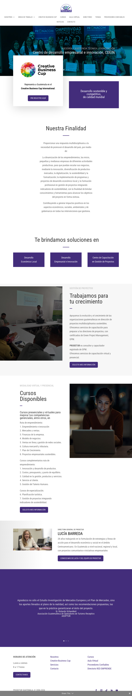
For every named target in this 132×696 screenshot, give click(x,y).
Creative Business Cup (47, 17)
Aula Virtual (74, 17)
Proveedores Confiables (114, 17)
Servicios (54, 664)
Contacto (71, 22)
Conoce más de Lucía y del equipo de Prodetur (80, 558)
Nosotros (8, 17)
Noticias (60, 22)
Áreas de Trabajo (25, 17)
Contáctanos (22, 675)
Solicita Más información (83, 365)
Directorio (87, 17)
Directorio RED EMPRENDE (100, 668)
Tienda (98, 17)
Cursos (63, 17)
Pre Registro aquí (38, 98)
